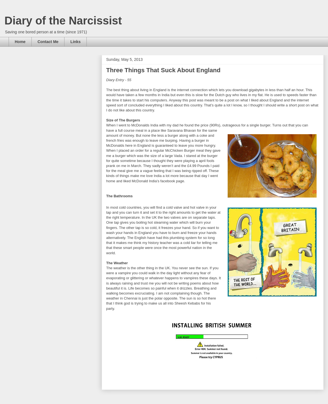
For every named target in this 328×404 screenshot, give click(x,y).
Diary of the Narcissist (63, 20)
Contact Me (48, 41)
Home (20, 41)
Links (75, 41)
